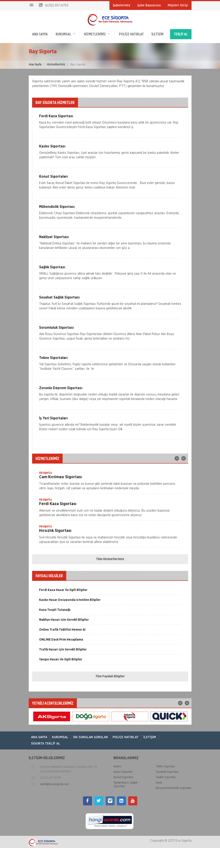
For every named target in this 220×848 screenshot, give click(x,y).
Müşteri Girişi (178, 5)
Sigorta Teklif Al (45, 742)
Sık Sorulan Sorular (90, 736)
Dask (159, 781)
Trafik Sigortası (165, 765)
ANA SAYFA (40, 34)
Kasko (117, 765)
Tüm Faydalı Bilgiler (110, 675)
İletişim (157, 34)
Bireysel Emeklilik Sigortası (173, 787)
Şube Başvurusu (149, 5)
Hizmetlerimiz (56, 63)
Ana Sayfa (35, 63)
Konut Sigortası (123, 776)
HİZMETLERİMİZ (97, 33)
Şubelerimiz (121, 5)
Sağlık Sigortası (166, 776)
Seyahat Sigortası (167, 771)
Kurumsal (65, 33)
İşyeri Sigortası (123, 771)
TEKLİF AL (181, 34)
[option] (110, 481)
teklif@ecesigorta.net (54, 783)
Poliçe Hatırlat (131, 34)
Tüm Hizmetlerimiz (110, 558)
